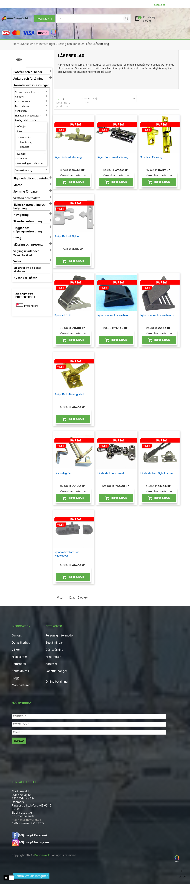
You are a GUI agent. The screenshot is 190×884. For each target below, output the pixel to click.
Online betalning (56, 681)
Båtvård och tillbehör (27, 72)
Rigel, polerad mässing (68, 157)
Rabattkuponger (56, 671)
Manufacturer (21, 685)
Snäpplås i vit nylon (66, 236)
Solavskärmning (24, 170)
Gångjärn (22, 126)
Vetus (17, 261)
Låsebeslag (26, 142)
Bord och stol (22, 106)
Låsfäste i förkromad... (111, 473)
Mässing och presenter (29, 244)
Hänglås (24, 146)
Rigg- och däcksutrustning (31, 178)
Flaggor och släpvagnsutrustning (27, 229)
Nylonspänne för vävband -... (158, 315)
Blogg (16, 678)
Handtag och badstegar (28, 115)
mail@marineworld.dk (26, 820)
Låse (19, 131)
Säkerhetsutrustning (27, 221)
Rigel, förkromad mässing (112, 157)
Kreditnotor (53, 657)
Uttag (17, 238)
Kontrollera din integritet (31, 876)
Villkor (16, 650)
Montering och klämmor (30, 163)
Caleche (19, 96)
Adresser (51, 664)
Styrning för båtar (25, 191)
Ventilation (21, 110)
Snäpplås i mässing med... (69, 394)
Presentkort (31, 305)
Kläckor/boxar (22, 101)
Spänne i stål (62, 315)
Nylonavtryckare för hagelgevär (66, 554)
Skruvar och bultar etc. (27, 92)
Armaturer (23, 158)
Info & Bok (73, 182)
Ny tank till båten (25, 278)
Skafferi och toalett (26, 198)
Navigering (21, 215)
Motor (17, 185)
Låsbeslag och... (64, 473)
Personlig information (59, 635)
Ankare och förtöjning (28, 78)
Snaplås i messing (151, 157)
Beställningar (54, 642)
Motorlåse (25, 137)
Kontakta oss (20, 671)
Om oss (17, 635)
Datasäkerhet (21, 642)
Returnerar (19, 664)
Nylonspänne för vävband (113, 315)
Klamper (22, 153)
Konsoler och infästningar (31, 85)
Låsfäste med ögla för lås (156, 473)
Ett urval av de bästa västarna (27, 269)
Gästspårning (54, 650)
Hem (19, 60)
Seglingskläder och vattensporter (26, 253)
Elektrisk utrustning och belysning (29, 206)
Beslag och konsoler (26, 120)
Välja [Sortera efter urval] (114, 98)
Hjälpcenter (19, 657)
